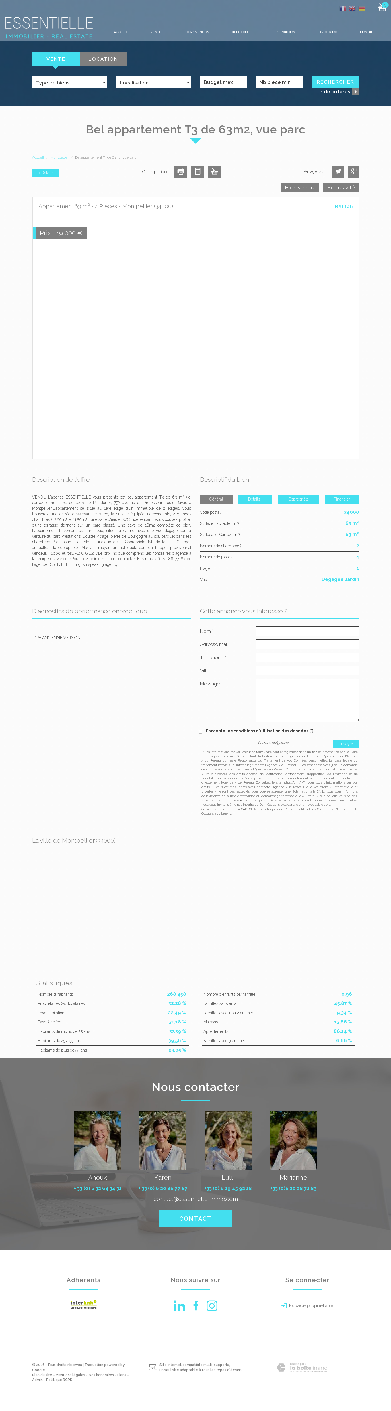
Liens (121, 1375)
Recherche (242, 32)
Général (216, 499)
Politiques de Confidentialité (284, 809)
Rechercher (335, 82)
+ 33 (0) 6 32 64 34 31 (98, 1188)
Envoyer (346, 744)
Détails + (255, 499)
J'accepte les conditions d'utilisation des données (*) (259, 731)
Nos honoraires (101, 1375)
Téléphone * (213, 657)
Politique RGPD (59, 1380)
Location (103, 59)
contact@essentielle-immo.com (195, 1198)
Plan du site (42, 1375)
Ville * (206, 670)
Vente (155, 32)
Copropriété (299, 499)
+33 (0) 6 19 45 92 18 (228, 1188)
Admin (37, 1380)
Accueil (120, 32)
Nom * (206, 631)
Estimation (285, 32)
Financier (342, 499)
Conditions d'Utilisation (334, 809)
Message (210, 684)
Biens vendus (196, 32)
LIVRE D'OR (327, 32)
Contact (367, 32)
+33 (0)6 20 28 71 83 (293, 1188)
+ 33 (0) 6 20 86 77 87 (163, 1188)
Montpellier (59, 157)
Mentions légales (70, 1375)
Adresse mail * (215, 644)
